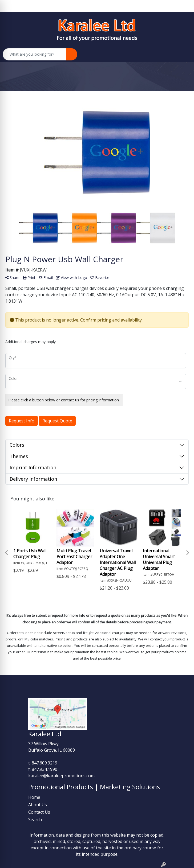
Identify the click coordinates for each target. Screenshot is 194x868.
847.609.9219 (44, 763)
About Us (37, 805)
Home (34, 797)
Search (35, 819)
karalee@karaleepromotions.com (61, 776)
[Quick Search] (34, 54)
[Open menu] (183, 54)
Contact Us (39, 812)
